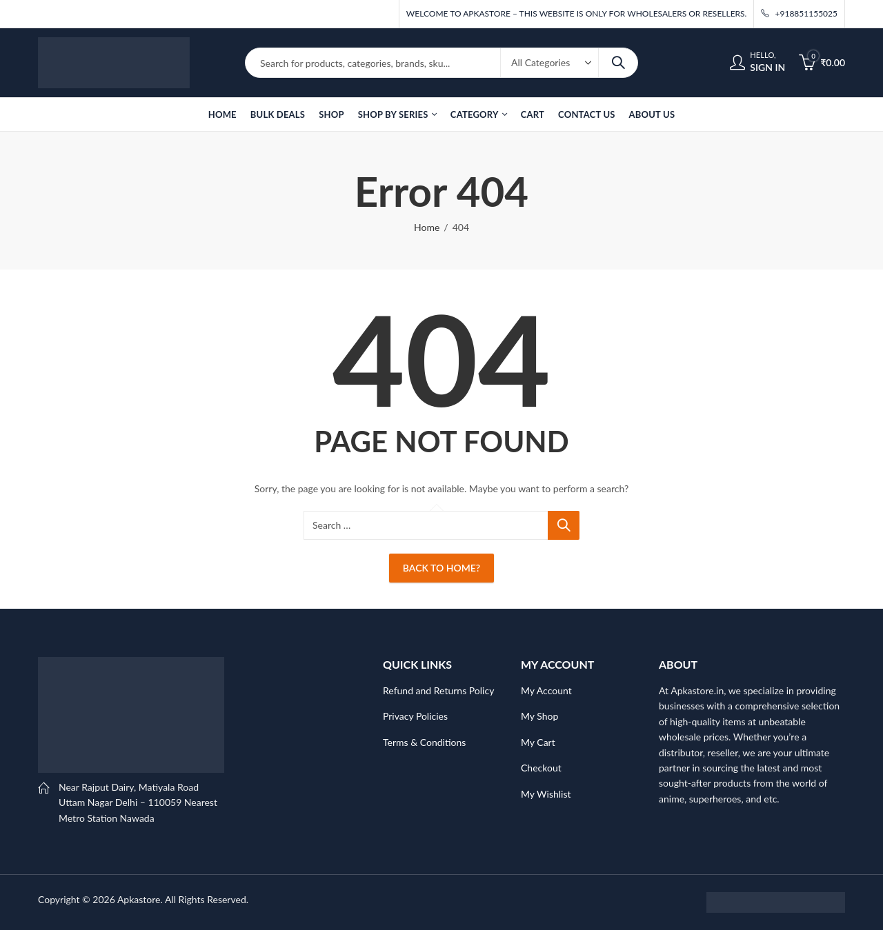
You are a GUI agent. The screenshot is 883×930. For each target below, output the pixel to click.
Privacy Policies (415, 716)
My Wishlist (546, 794)
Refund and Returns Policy (438, 690)
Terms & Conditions (424, 742)
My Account (546, 690)
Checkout (541, 768)
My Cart (538, 742)
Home (426, 227)
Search (618, 63)
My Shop (539, 716)
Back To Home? (441, 568)
